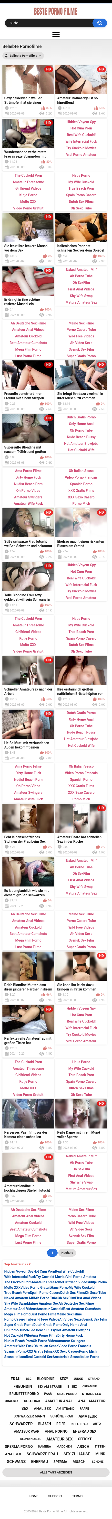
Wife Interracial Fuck (20, 1277)
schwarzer (21, 1424)
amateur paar (26, 1431)
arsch (83, 1446)
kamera (44, 1446)
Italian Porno (89, 1357)
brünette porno (24, 1394)
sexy (64, 1379)
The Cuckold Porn (18, 1282)
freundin (22, 1386)
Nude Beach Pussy (41, 1330)
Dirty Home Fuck (70, 1335)
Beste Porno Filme (51, 1511)
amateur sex (59, 1439)
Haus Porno (60, 1287)
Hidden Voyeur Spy (18, 1271)
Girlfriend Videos (76, 1282)
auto (97, 1424)
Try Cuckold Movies (51, 1277)
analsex (13, 1454)
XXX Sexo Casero (65, 1351)
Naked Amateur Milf (19, 1298)
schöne (97, 1461)
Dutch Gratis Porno (47, 1325)
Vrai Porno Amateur (81, 1277)
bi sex (72, 1386)
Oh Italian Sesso (45, 1346)
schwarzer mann (29, 1416)
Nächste (67, 1252)
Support (55, 1496)
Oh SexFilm (66, 1298)
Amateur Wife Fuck (19, 1346)
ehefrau (39, 1461)
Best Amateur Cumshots (82, 1309)
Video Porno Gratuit (35, 1287)
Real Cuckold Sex (39, 1357)
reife (60, 1424)
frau (15, 1379)
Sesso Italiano (15, 1357)
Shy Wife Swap (15, 1303)
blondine (45, 1379)
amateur (88, 1416)
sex (25, 1408)
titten (100, 1446)
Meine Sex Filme (69, 1314)
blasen (44, 1424)
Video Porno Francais (74, 1346)
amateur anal (58, 1401)
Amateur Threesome (47, 1282)
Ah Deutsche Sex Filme (76, 1303)
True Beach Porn (17, 1293)
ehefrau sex (84, 1431)
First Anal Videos (88, 1298)
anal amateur (91, 1401)
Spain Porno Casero (45, 1293)
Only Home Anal (74, 1325)
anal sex (42, 1408)
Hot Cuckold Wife (17, 1335)
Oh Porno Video (45, 1341)
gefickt (85, 1439)
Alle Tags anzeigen (56, 1472)
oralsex (12, 1401)
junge (78, 1379)
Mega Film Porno (17, 1314)
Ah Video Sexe (70, 1319)
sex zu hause (76, 1454)
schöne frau (61, 1416)
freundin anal (30, 1439)
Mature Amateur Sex (43, 1303)
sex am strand (50, 1386)
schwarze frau (42, 1454)
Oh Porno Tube (15, 1330)
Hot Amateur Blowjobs (73, 1330)
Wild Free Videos (47, 1319)
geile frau (32, 1401)
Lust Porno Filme (44, 1314)
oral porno (67, 1394)
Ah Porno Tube (46, 1298)
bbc (28, 1379)
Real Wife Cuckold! (69, 1271)
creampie (89, 1386)
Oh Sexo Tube (95, 1293)
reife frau (79, 1424)
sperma (60, 1462)
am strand (65, 1408)
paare (84, 1408)
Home (34, 1496)
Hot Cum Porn (44, 1271)
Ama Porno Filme (44, 1335)
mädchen (64, 1446)
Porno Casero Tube (19, 1319)
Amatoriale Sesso (66, 1357)
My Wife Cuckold (82, 1287)
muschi (79, 1462)
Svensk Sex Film (94, 1319)
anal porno (56, 1431)
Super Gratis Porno (18, 1325)
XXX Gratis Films (39, 1351)
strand (94, 1379)
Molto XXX (12, 1287)
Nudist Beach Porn (18, 1341)
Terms (77, 1496)
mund (100, 1454)
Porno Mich (88, 1351)
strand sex (91, 1394)
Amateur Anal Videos (20, 1309)
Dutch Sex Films (72, 1293)
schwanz (16, 1461)
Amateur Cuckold (50, 1309)
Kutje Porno (98, 1282)
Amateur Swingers (71, 1341)
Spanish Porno (15, 1351)
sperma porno (19, 1446)
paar (48, 1393)
